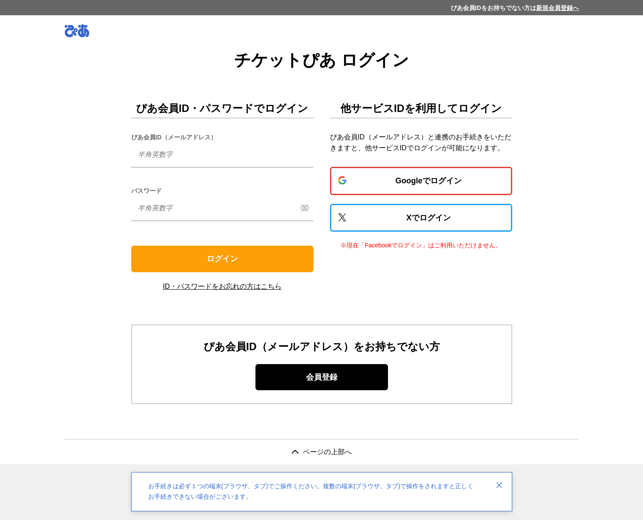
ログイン (222, 258)
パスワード (146, 190)
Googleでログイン (428, 180)
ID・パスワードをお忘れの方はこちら (222, 286)
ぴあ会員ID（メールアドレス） (174, 137)
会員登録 (321, 377)
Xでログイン (428, 217)
